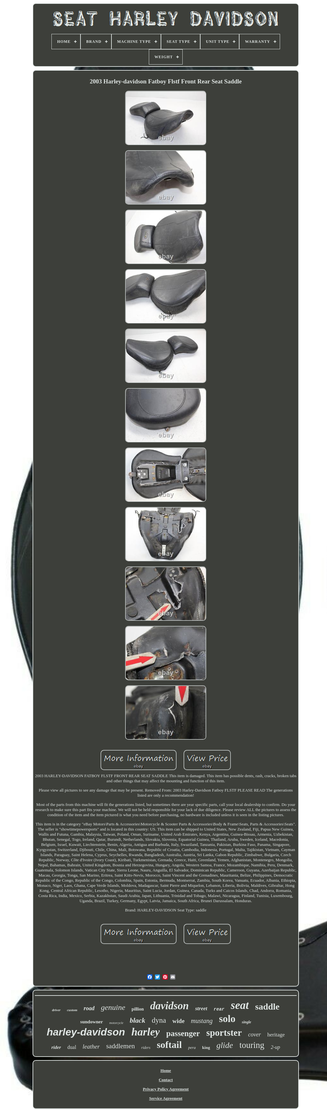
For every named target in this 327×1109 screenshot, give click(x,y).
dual (71, 1047)
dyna (159, 1020)
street (201, 1008)
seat (240, 1005)
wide (178, 1021)
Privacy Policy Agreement (165, 1089)
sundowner (91, 1021)
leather (91, 1046)
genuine (113, 1007)
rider (56, 1047)
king (206, 1047)
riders (145, 1047)
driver (56, 1010)
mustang (202, 1020)
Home (165, 1070)
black (137, 1020)
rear (219, 1009)
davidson (169, 1005)
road (89, 1008)
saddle (267, 1006)
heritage (276, 1035)
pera (192, 1047)
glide (225, 1045)
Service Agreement (165, 1098)
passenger (183, 1033)
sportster (224, 1032)
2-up (275, 1047)
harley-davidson (86, 1032)
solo (227, 1018)
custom (72, 1010)
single (246, 1022)
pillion (138, 1009)
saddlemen (120, 1046)
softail (169, 1044)
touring (252, 1045)
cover (254, 1034)
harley (146, 1032)
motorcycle (116, 1023)
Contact (166, 1079)
